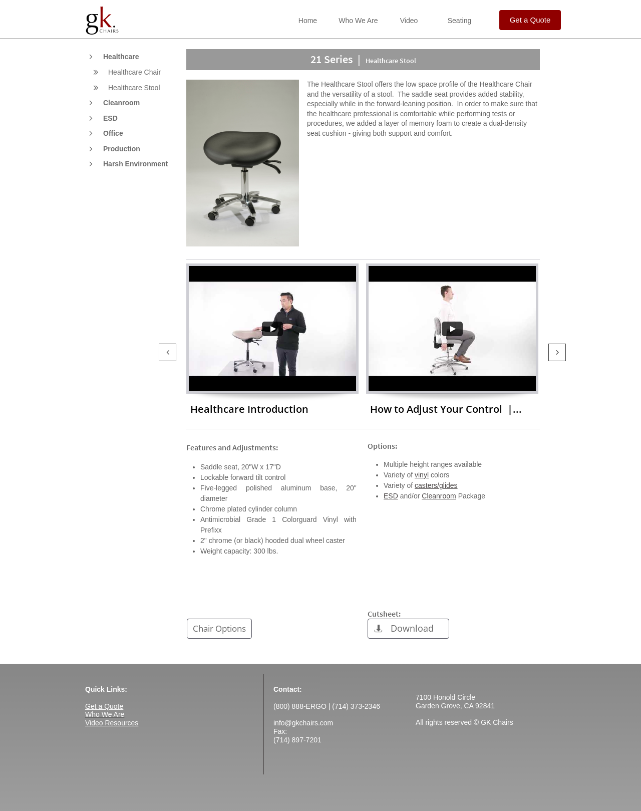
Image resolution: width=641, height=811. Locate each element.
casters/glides (436, 485)
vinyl (422, 475)
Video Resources (111, 723)
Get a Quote (104, 706)
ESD (391, 496)
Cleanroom (439, 496)
